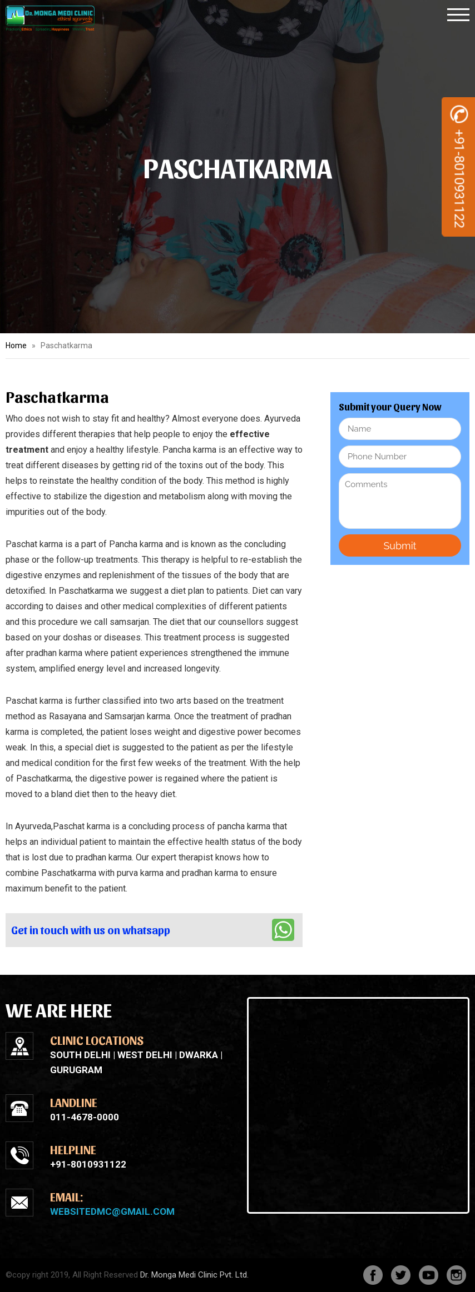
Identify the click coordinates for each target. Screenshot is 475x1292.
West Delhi (144, 1054)
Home (16, 345)
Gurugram (76, 1069)
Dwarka (198, 1054)
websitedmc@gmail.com (112, 1211)
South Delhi (80, 1054)
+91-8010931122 (459, 167)
